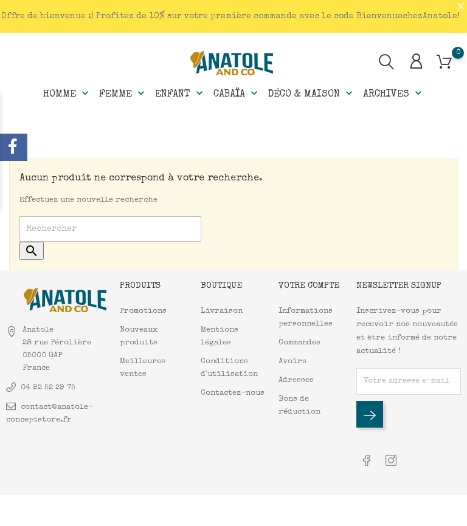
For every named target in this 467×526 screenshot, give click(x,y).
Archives (393, 93)
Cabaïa (236, 93)
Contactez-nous (233, 393)
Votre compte (308, 286)
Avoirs (292, 362)
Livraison (222, 311)
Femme (123, 93)
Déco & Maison (311, 93)
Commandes (299, 343)
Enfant (180, 93)
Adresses (296, 380)
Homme (67, 93)
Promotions (143, 311)
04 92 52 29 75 (48, 388)
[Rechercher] (110, 229)
